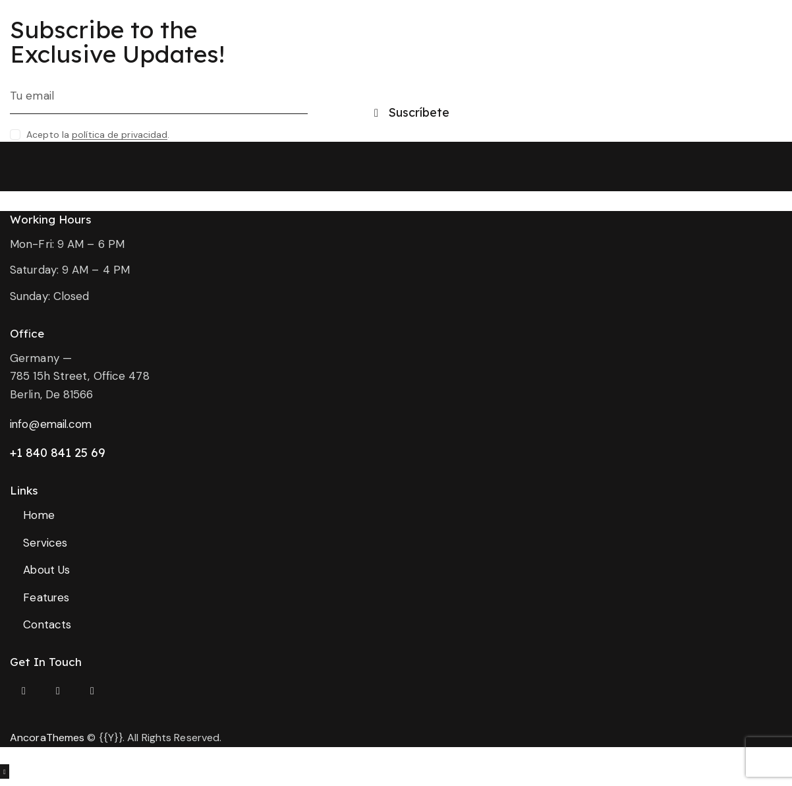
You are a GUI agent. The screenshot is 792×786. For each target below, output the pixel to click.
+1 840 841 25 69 (57, 452)
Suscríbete (418, 112)
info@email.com (52, 424)
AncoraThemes (47, 738)
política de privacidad (119, 135)
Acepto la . (97, 134)
